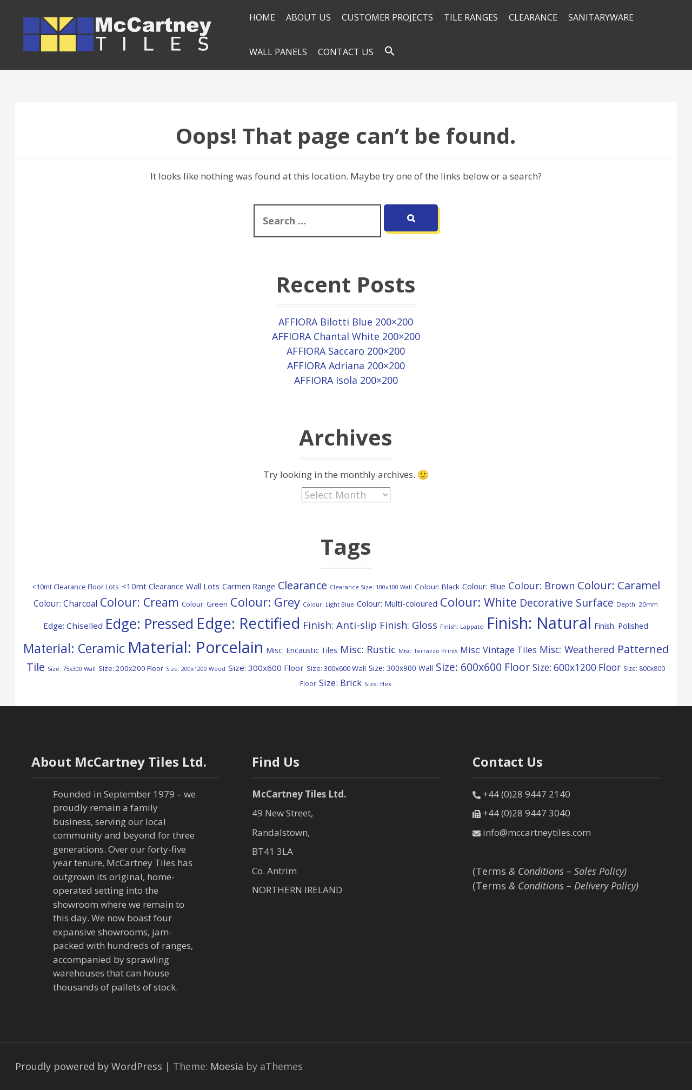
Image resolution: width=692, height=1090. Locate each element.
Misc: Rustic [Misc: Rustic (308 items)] (368, 649)
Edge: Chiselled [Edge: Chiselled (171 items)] (73, 625)
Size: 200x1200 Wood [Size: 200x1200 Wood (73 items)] (195, 669)
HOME (262, 17)
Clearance (533, 17)
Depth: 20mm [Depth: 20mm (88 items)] (637, 604)
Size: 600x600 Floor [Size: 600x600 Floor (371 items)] (483, 667)
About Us (308, 17)
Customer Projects (387, 17)
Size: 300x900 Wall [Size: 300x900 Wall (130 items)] (401, 668)
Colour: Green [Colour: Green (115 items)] (205, 604)
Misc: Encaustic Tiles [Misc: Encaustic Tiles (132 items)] (301, 650)
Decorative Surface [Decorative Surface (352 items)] (567, 603)
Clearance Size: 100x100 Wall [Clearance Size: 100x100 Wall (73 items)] (371, 587)
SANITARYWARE (601, 17)
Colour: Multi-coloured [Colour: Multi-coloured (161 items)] (397, 603)
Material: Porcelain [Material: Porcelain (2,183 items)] (195, 646)
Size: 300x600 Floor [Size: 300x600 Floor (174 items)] (266, 667)
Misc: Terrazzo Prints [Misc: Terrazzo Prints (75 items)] (427, 651)
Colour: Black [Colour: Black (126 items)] (437, 586)
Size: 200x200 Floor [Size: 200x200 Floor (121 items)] (130, 668)
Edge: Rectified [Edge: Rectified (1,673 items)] (248, 623)
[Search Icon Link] (389, 51)
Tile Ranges (471, 17)
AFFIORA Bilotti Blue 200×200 (345, 321)
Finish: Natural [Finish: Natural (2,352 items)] (539, 623)
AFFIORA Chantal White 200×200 (346, 336)
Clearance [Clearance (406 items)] (302, 585)
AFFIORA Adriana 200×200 (346, 365)
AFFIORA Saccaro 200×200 (346, 350)
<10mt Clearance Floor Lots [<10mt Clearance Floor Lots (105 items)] (75, 586)
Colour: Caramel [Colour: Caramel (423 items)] (618, 585)
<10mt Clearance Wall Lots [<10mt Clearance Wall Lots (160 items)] (170, 586)
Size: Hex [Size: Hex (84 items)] (377, 684)
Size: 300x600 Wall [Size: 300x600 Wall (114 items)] (336, 668)
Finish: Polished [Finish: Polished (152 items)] (621, 625)
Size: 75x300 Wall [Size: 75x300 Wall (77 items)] (72, 668)
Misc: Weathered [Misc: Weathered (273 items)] (577, 649)
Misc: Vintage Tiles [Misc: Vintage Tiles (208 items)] (498, 650)
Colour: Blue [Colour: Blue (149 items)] (483, 586)
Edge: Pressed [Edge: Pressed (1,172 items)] (149, 623)
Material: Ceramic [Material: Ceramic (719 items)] (74, 648)
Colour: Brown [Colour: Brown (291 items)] (541, 585)
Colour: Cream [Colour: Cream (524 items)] (139, 602)
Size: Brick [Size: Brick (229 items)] (340, 682)
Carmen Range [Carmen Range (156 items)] (248, 586)
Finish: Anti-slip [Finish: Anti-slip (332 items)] (340, 625)
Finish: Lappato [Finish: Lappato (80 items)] (462, 626)
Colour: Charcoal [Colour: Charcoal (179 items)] (65, 603)
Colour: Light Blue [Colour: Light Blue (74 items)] (328, 604)
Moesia (226, 1066)
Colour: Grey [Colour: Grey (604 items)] (265, 602)
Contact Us (346, 52)
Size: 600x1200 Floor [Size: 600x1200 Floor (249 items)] (577, 667)
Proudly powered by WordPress (88, 1066)
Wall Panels (278, 52)
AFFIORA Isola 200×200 (346, 380)
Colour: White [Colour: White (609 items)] (478, 602)
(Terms (550, 871)
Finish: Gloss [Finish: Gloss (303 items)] (408, 625)
